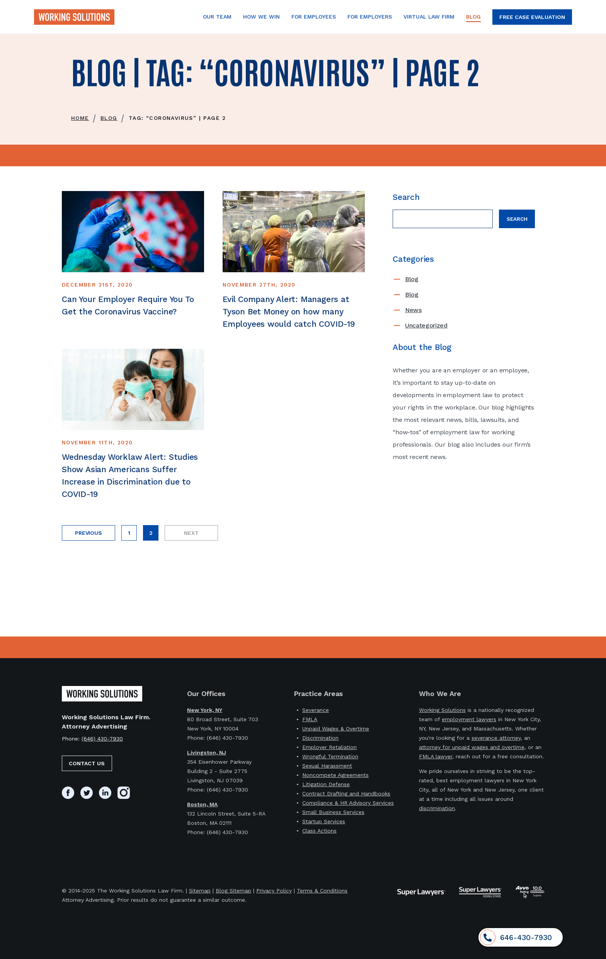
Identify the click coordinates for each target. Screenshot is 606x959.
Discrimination (320, 738)
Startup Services (323, 821)
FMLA (309, 719)
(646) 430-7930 (102, 738)
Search (517, 219)
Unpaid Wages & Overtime (335, 728)
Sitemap (200, 890)
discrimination (437, 808)
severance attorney (496, 738)
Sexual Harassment (327, 766)
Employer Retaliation (329, 747)
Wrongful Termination (330, 756)
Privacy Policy (274, 890)
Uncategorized (426, 325)
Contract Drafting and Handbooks (346, 793)
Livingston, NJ (206, 752)
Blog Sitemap (233, 890)
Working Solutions (442, 710)
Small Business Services (333, 812)
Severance (315, 710)
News (413, 310)
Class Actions (319, 831)
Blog (412, 279)
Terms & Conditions (322, 890)
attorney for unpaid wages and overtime (471, 747)
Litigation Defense (326, 784)
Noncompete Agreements (335, 775)
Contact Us (87, 763)
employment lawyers (469, 719)
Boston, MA (202, 804)
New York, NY (204, 710)
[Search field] (443, 219)
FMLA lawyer (435, 756)
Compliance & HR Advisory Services (348, 803)
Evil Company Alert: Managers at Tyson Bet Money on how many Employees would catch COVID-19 (289, 311)
